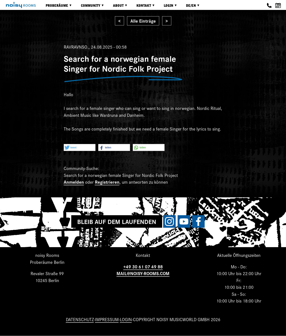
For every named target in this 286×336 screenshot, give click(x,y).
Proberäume (56, 7)
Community (89, 7)
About (117, 7)
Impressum (107, 319)
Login (167, 7)
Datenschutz (80, 319)
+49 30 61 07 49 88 (143, 266)
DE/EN (190, 7)
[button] (79, 147)
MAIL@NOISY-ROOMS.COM (143, 273)
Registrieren (107, 182)
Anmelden (74, 182)
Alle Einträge (143, 20)
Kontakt (142, 7)
